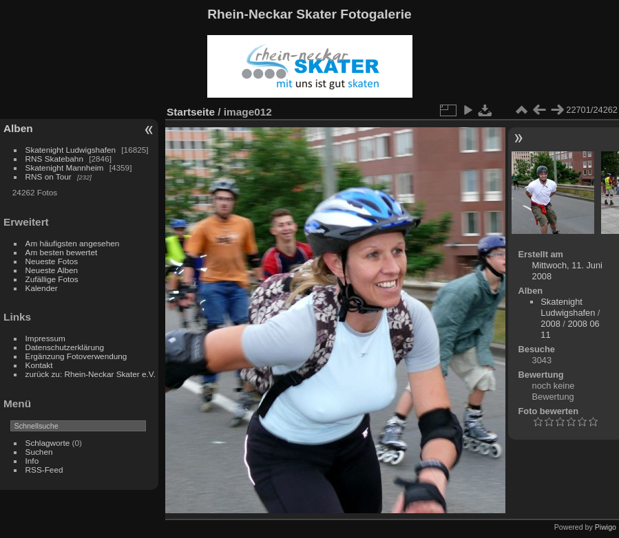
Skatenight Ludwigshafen (70, 149)
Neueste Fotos (51, 261)
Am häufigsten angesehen (72, 243)
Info (32, 460)
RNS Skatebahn (54, 158)
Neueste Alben (51, 270)
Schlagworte (47, 442)
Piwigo (605, 527)
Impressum (45, 338)
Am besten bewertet (61, 252)
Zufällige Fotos (51, 279)
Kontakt (39, 365)
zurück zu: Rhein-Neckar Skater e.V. (90, 373)
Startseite (191, 112)
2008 (550, 324)
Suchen (39, 451)
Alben (18, 128)
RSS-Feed (44, 469)
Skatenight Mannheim (64, 167)
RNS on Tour (48, 176)
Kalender (41, 287)
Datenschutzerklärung (64, 347)
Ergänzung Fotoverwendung (76, 356)
